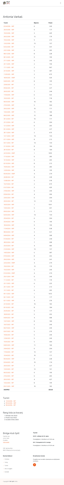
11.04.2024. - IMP (9, 228)
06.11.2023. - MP (9, 297)
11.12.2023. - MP (9, 280)
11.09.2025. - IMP (9, 74)
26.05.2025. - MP (9, 91)
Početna (7, 459)
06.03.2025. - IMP (9, 102)
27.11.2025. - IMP (9, 60)
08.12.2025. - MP (9, 57)
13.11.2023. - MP (9, 290)
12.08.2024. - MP (9, 180)
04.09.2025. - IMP (9, 81)
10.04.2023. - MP (9, 355)
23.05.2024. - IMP (9, 198)
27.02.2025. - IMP (9, 105)
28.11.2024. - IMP (9, 132)
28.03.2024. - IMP (9, 242)
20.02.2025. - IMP (9, 108)
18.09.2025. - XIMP (9, 78)
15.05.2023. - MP (9, 342)
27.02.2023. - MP (9, 376)
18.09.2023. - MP (9, 314)
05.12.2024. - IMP (9, 129)
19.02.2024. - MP (9, 266)
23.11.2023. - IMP (9, 283)
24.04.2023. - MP (9, 348)
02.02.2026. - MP (9, 47)
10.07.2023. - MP (9, 324)
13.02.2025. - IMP (9, 112)
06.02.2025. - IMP (9, 115)
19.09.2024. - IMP (9, 167)
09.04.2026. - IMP (11, 403)
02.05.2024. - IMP (9, 215)
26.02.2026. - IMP (9, 36)
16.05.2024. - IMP (9, 204)
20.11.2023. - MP (9, 287)
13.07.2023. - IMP (9, 321)
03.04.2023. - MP (9, 362)
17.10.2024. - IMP (9, 156)
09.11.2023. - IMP (9, 294)
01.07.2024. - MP (9, 187)
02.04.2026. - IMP (9, 26)
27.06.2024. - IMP (9, 191)
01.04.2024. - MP (9, 239)
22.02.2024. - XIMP (9, 263)
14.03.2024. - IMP (9, 252)
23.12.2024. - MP (9, 122)
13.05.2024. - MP (9, 208)
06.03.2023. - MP (9, 372)
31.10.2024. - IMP (9, 146)
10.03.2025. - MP (9, 98)
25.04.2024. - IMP (9, 222)
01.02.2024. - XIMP (9, 273)
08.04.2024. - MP (9, 232)
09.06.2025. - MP (9, 88)
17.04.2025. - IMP (9, 95)
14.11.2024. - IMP (9, 136)
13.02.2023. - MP (9, 383)
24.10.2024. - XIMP (9, 153)
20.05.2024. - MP (9, 201)
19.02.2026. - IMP (9, 40)
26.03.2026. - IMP (9, 30)
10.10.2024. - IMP (9, 160)
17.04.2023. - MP (9, 352)
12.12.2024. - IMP (9, 126)
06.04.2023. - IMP (9, 359)
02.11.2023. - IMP (9, 300)
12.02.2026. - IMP (9, 43)
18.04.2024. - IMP (9, 225)
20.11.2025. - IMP (9, 64)
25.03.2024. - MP (9, 246)
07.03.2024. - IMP (9, 256)
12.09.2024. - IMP (9, 170)
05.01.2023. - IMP (9, 386)
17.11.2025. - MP (9, 67)
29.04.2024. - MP (9, 218)
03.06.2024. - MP (9, 194)
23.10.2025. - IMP (9, 71)
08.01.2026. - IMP (9, 54)
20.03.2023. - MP (9, 366)
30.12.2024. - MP (9, 119)
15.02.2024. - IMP (9, 270)
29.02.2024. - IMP (9, 259)
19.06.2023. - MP (9, 335)
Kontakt (7, 471)
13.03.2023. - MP (9, 369)
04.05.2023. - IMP (9, 345)
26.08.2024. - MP (9, 177)
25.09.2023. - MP (9, 311)
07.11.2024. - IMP (9, 139)
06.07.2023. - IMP (9, 328)
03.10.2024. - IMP (9, 163)
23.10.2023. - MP (9, 304)
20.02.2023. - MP (9, 379)
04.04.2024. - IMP (9, 235)
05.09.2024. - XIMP (9, 174)
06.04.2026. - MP (11, 405)
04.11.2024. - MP (9, 143)
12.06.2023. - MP (9, 338)
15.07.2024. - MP (9, 184)
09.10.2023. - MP (9, 307)
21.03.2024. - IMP (9, 249)
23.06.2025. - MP (9, 84)
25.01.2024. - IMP (9, 276)
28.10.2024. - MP (9, 150)
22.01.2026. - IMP (9, 50)
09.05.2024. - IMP (9, 211)
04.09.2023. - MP (9, 318)
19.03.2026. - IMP (9, 33)
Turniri (6, 465)
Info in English (8, 468)
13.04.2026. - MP (11, 401)
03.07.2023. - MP (9, 331)
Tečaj (6, 462)
